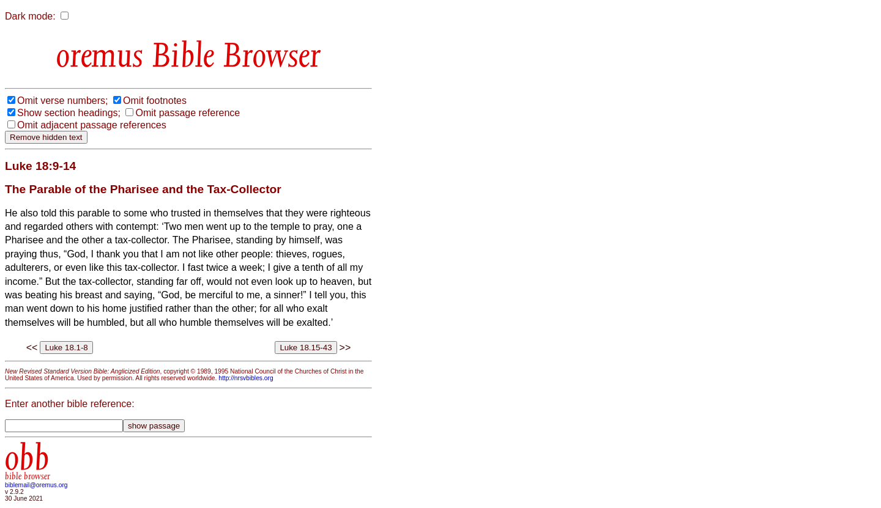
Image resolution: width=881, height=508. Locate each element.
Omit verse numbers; (62, 100)
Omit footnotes (155, 100)
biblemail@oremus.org (36, 485)
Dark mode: (30, 16)
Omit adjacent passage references (91, 125)
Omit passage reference (187, 113)
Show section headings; (69, 113)
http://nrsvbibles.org (245, 378)
